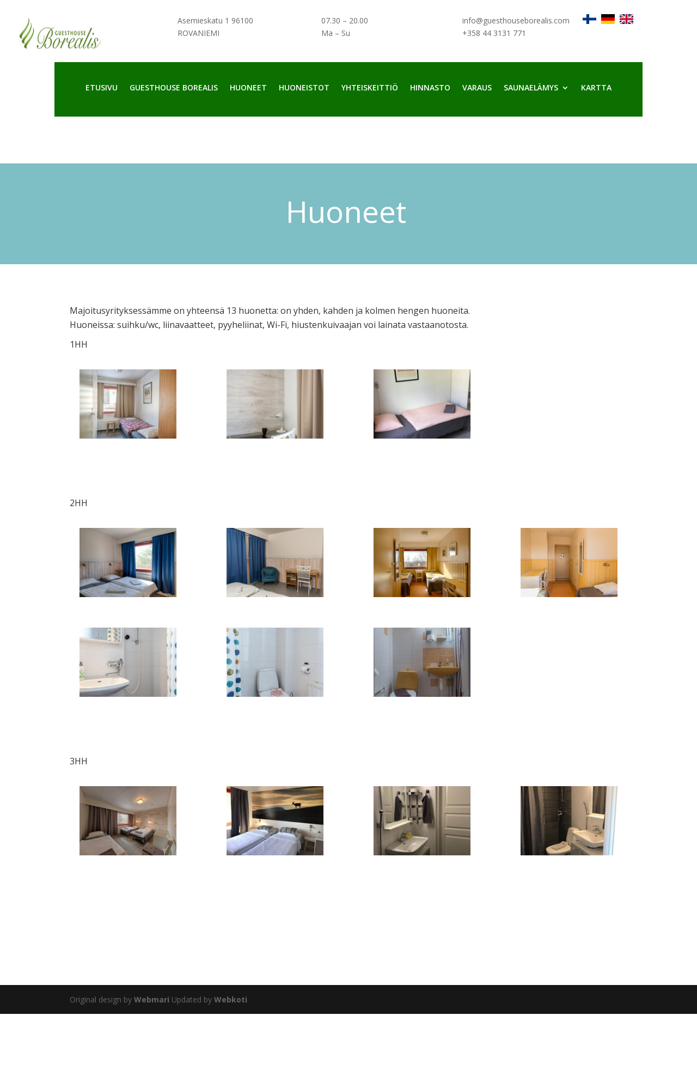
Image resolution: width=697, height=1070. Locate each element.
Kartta (596, 88)
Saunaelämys (531, 88)
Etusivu (101, 88)
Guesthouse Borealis (174, 88)
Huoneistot (304, 88)
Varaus (477, 88)
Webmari (151, 999)
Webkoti (230, 999)
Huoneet (248, 88)
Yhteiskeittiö (369, 88)
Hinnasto (430, 88)
